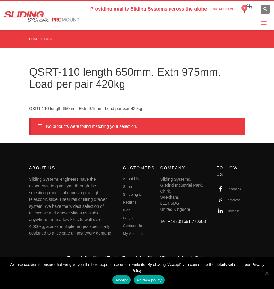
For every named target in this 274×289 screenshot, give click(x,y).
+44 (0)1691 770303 (187, 221)
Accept (121, 280)
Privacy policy (149, 280)
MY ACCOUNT (224, 9)
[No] (267, 273)
